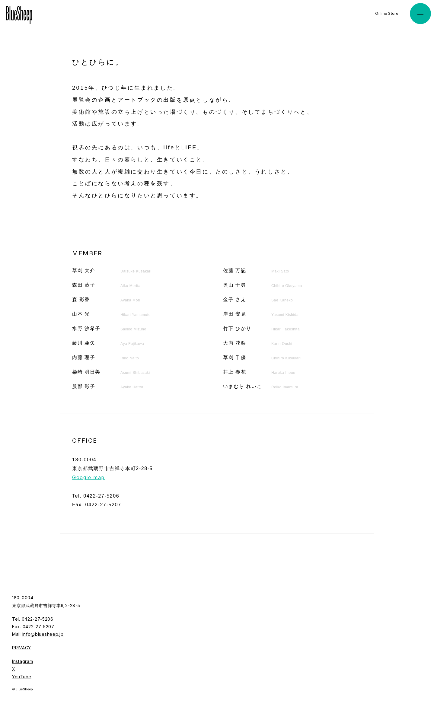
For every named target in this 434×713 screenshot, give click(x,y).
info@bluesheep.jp (43, 634)
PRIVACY (21, 647)
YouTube (21, 676)
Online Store (386, 13)
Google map (88, 477)
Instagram (22, 661)
